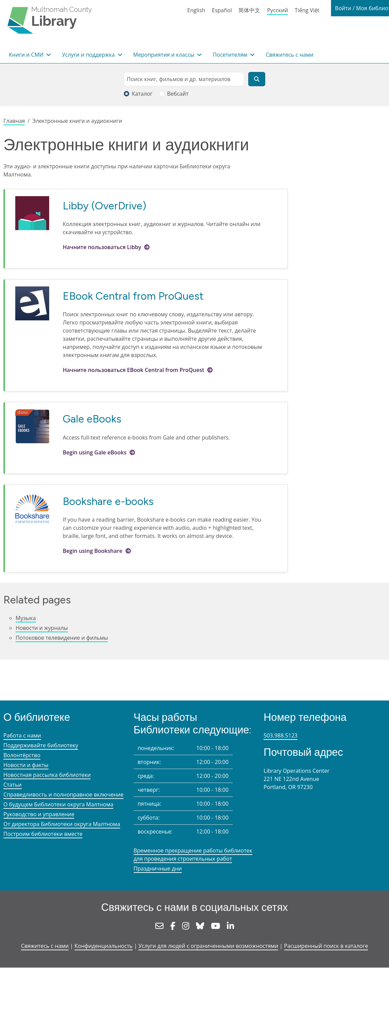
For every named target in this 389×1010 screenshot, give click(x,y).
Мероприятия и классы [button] (164, 54)
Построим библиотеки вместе (42, 834)
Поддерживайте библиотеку (40, 745)
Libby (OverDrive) (104, 205)
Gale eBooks (92, 418)
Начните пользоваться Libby (102, 247)
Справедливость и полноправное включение (63, 794)
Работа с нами (22, 735)
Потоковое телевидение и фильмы (62, 637)
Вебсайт (178, 93)
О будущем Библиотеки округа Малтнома (58, 804)
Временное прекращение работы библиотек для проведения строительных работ (193, 854)
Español (222, 10)
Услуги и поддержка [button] (89, 54)
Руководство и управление (38, 814)
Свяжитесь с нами (289, 54)
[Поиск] (256, 79)
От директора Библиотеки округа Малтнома (61, 824)
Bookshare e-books (108, 501)
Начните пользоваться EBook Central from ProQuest (133, 370)
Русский (277, 10)
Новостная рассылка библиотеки (47, 775)
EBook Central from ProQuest (133, 295)
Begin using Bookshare (92, 551)
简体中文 (249, 10)
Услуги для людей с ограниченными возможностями (208, 946)
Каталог (142, 93)
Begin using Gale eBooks (95, 452)
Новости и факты (25, 765)
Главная (14, 121)
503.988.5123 (280, 735)
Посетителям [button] (231, 54)
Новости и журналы (42, 628)
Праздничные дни (158, 868)
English (196, 10)
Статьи (12, 784)
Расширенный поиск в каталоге (326, 946)
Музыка (26, 618)
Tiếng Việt (307, 10)
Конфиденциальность (104, 946)
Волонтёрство (21, 755)
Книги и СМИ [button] (27, 54)
